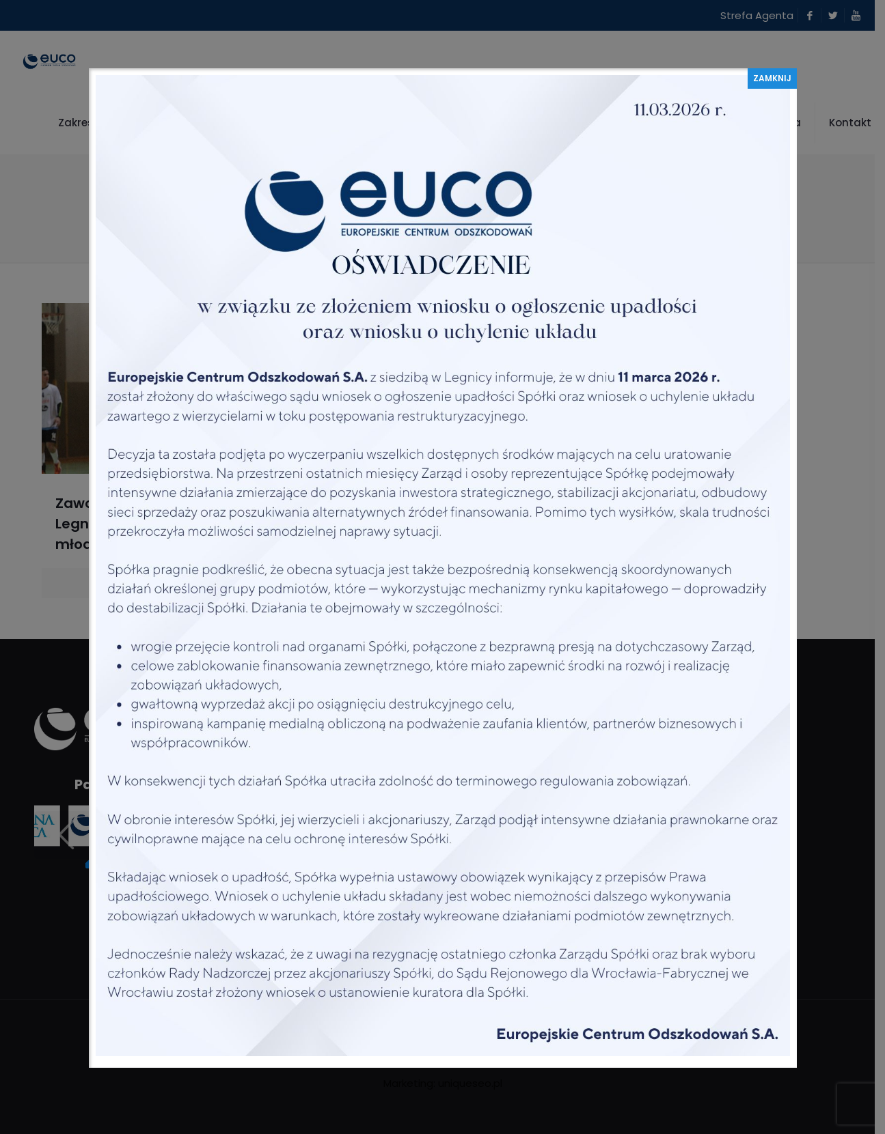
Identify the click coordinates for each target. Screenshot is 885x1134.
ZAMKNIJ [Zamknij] (772, 78)
